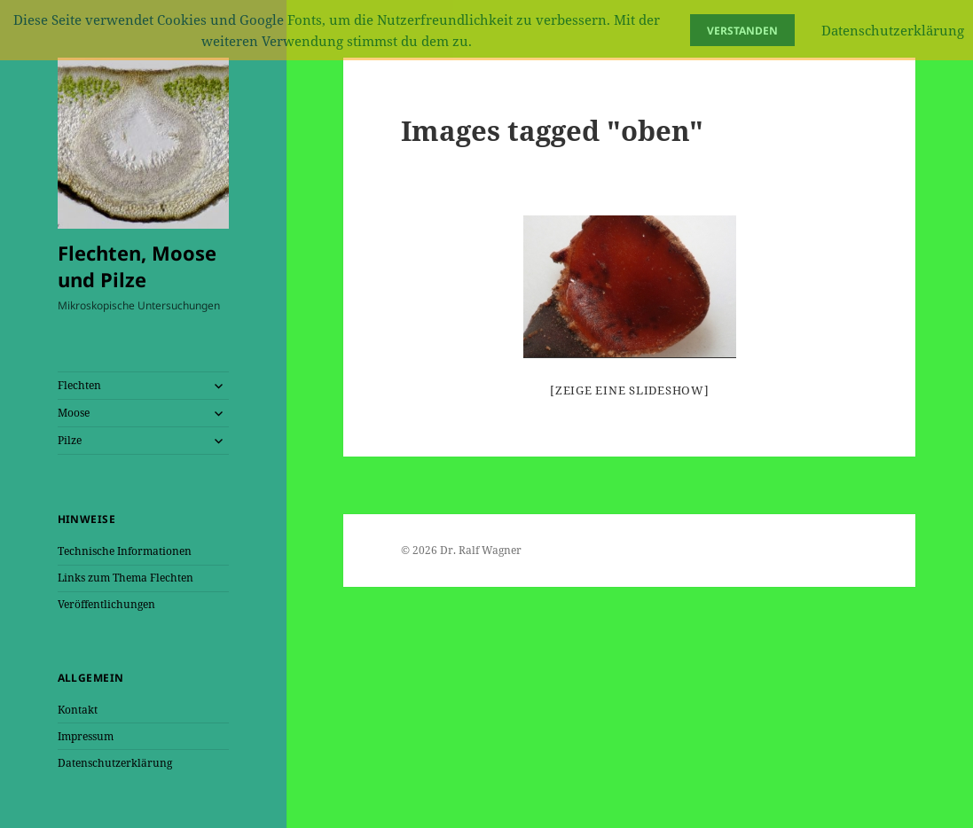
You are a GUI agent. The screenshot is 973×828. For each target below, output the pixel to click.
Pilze (70, 440)
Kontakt (78, 709)
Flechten (79, 385)
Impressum (86, 736)
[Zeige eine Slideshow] (630, 390)
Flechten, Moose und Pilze (137, 266)
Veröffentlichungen (106, 604)
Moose (74, 412)
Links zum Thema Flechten (125, 577)
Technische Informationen (125, 551)
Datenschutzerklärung (115, 762)
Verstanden (742, 30)
